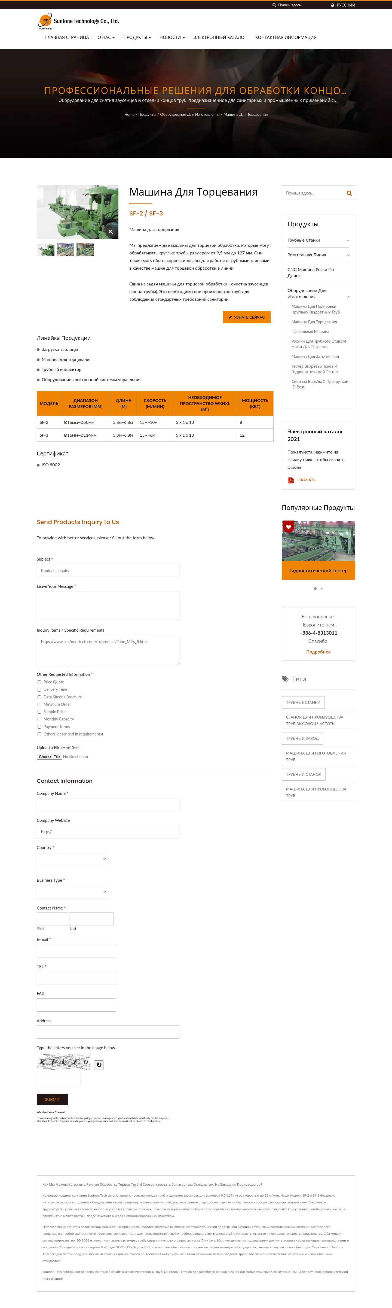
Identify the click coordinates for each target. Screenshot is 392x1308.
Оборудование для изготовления (189, 114)
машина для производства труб (316, 792)
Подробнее (318, 652)
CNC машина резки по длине (310, 272)
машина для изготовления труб (316, 756)
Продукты (137, 37)
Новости (172, 37)
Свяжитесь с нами (284, 1272)
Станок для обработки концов (204, 1272)
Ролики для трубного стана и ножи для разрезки (319, 344)
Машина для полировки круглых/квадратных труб (316, 309)
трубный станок (303, 774)
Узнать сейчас (246, 317)
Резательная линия (306, 254)
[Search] (302, 5)
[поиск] (274, 5)
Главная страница (67, 37)
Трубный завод (302, 738)
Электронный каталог (220, 37)
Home (129, 114)
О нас (106, 37)
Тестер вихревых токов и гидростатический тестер (315, 369)
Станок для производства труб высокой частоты (314, 720)
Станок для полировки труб (249, 1272)
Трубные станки (303, 239)
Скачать (301, 480)
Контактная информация (286, 37)
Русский (346, 5)
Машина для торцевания (245, 114)
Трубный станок (167, 1272)
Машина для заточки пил (315, 356)
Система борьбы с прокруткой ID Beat (320, 384)
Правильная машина (310, 331)
